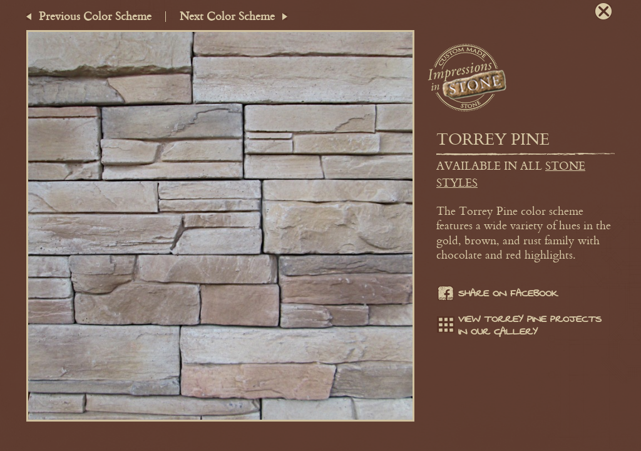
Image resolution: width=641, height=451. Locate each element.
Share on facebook (497, 295)
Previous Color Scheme (95, 15)
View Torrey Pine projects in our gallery (519, 325)
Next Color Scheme (227, 15)
